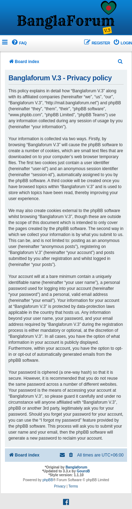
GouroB (83, 471)
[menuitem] (18, 43)
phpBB (48, 480)
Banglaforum (76, 467)
